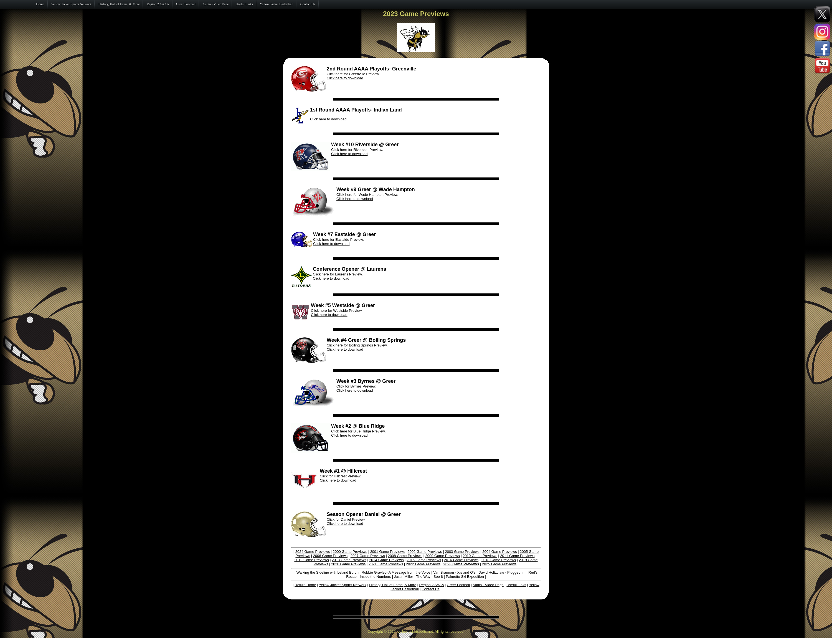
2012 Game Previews (311, 560)
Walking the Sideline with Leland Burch (327, 572)
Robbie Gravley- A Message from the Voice (396, 572)
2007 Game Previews (368, 556)
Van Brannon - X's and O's (454, 572)
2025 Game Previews (499, 564)
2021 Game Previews (386, 564)
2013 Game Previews (349, 560)
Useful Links (516, 585)
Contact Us (430, 589)
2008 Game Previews (405, 556)
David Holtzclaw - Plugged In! (502, 572)
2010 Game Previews (480, 556)
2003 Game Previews (462, 552)
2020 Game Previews (348, 564)
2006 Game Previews (330, 556)
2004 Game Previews (499, 552)
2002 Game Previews (425, 552)
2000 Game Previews (350, 552)
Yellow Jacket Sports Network (342, 585)
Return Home (305, 585)
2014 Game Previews (386, 560)
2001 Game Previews (387, 552)
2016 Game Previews (461, 560)
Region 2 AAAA (431, 585)
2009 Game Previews (442, 556)
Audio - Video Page (488, 585)
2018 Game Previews (498, 560)
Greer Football (458, 585)
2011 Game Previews (517, 556)
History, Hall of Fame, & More (392, 585)
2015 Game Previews (424, 560)
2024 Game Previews (312, 552)
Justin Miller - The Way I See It (418, 576)
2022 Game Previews (423, 564)
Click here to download (345, 78)
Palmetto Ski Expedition (465, 576)
